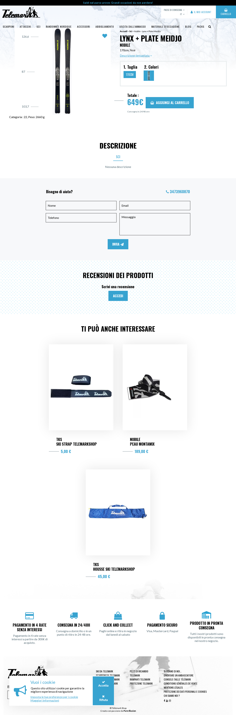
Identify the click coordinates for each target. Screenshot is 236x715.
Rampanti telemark (140, 679)
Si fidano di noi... (172, 671)
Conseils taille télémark (177, 679)
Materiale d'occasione (165, 26)
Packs (200, 26)
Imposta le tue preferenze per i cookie (54, 697)
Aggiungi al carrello (169, 102)
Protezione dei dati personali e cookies (185, 691)
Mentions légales (173, 687)
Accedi (118, 295)
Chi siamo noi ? (172, 695)
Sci (38, 26)
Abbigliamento (105, 26)
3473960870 (180, 191)
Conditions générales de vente (180, 683)
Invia (118, 244)
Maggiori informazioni (44, 700)
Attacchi (25, 26)
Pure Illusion (130, 710)
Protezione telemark (141, 683)
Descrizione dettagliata (136, 55)
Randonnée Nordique (59, 26)
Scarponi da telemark (108, 675)
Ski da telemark (104, 671)
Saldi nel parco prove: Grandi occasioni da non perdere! (118, 2)
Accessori (83, 26)
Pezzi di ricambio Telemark (139, 673)
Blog (188, 26)
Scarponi (8, 26)
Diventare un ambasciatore (178, 675)
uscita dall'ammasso (132, 26)
